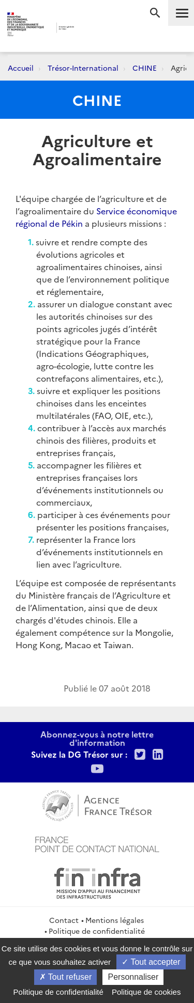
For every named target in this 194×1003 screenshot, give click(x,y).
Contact (64, 920)
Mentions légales (114, 920)
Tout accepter (151, 962)
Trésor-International (83, 67)
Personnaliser (133, 977)
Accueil (21, 67)
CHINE (144, 67)
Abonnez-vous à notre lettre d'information (97, 738)
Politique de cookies (146, 992)
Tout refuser (65, 977)
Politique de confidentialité (97, 931)
